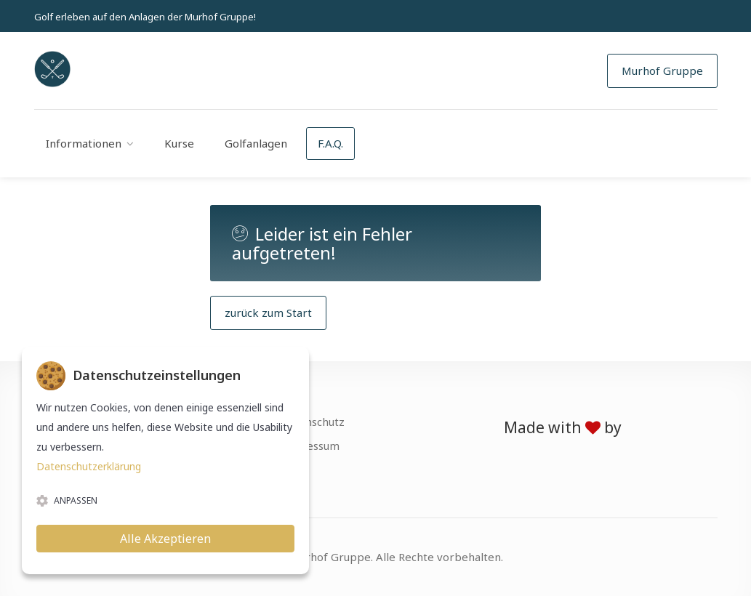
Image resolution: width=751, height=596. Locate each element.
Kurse (179, 143)
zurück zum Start (268, 312)
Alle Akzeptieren (165, 539)
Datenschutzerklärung (88, 466)
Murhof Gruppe (662, 70)
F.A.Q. (330, 143)
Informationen (83, 143)
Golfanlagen (256, 143)
